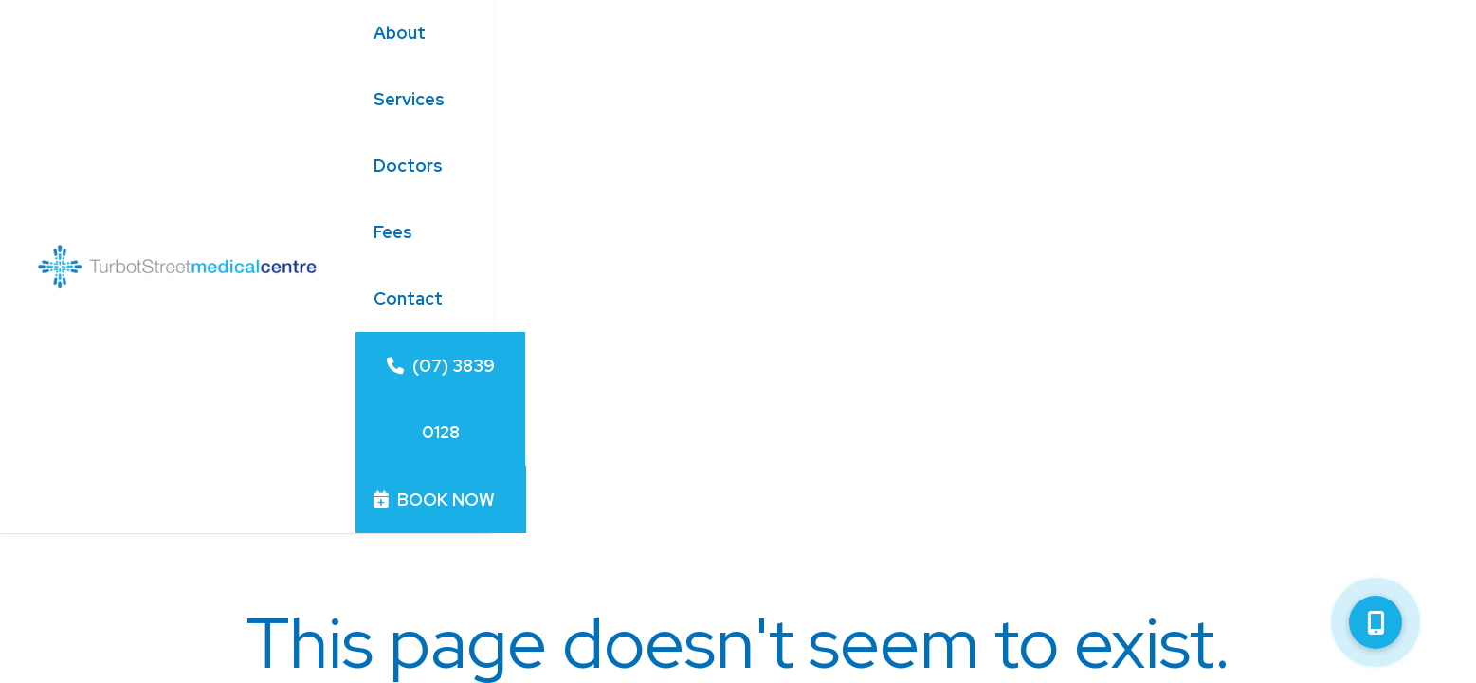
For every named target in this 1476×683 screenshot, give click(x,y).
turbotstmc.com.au (1052, 509)
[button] (1375, 622)
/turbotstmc (1029, 543)
